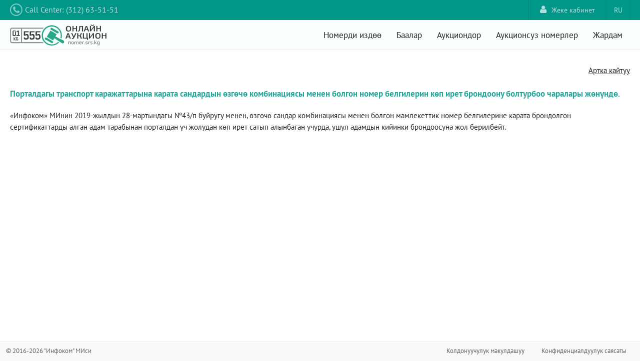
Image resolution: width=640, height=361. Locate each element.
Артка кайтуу (609, 70)
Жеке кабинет (567, 10)
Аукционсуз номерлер (537, 35)
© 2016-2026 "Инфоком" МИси (49, 350)
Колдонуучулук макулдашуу (485, 350)
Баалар (409, 35)
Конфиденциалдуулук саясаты (584, 350)
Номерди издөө (353, 35)
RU (618, 10)
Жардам (607, 35)
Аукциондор (459, 35)
